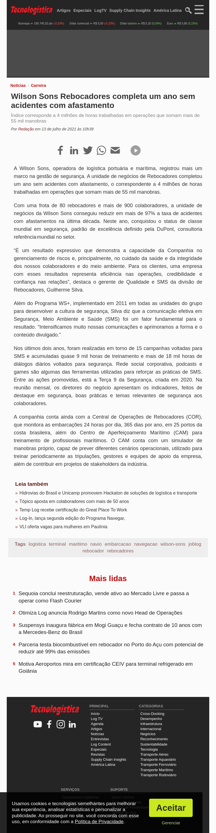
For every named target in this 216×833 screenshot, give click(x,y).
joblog (194, 544)
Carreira (38, 85)
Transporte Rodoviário (158, 775)
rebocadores (120, 551)
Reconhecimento (154, 739)
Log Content (101, 744)
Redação (26, 129)
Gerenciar (171, 822)
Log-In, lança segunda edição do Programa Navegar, (72, 518)
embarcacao (118, 544)
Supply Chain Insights (130, 10)
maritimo (78, 544)
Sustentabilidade (153, 744)
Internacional (150, 729)
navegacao (146, 544)
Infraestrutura (151, 724)
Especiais (82, 10)
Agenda (97, 724)
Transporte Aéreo (154, 754)
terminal (57, 544)
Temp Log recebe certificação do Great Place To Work (73, 509)
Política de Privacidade (99, 821)
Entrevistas (100, 739)
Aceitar (171, 808)
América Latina (168, 10)
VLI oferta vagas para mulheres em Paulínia (63, 526)
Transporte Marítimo (156, 770)
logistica (37, 544)
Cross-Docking (152, 714)
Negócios (148, 734)
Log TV (97, 719)
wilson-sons (173, 544)
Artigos (64, 10)
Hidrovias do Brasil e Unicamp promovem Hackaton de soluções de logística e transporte (108, 493)
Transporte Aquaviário (158, 759)
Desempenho (151, 719)
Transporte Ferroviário (158, 764)
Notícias (18, 85)
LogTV (100, 10)
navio (96, 544)
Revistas (98, 754)
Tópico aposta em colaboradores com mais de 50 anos (74, 501)
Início (95, 714)
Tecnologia (149, 749)
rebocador (93, 551)
